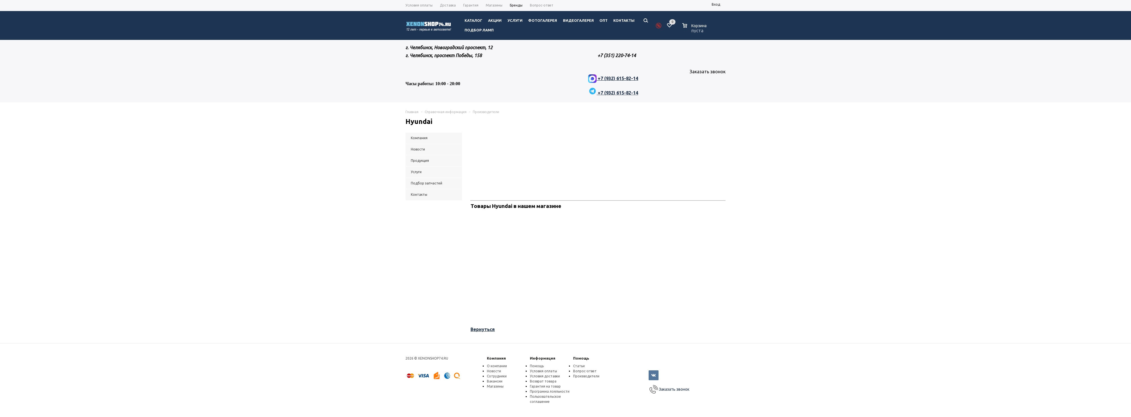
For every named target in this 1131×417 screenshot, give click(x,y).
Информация (542, 358)
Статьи (579, 366)
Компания (496, 358)
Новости (494, 371)
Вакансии (494, 381)
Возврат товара (543, 381)
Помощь (581, 358)
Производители (586, 376)
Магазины (495, 386)
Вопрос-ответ (585, 371)
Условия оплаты (543, 371)
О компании (497, 366)
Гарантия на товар (545, 386)
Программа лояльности (549, 391)
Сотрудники (497, 376)
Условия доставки (545, 376)
